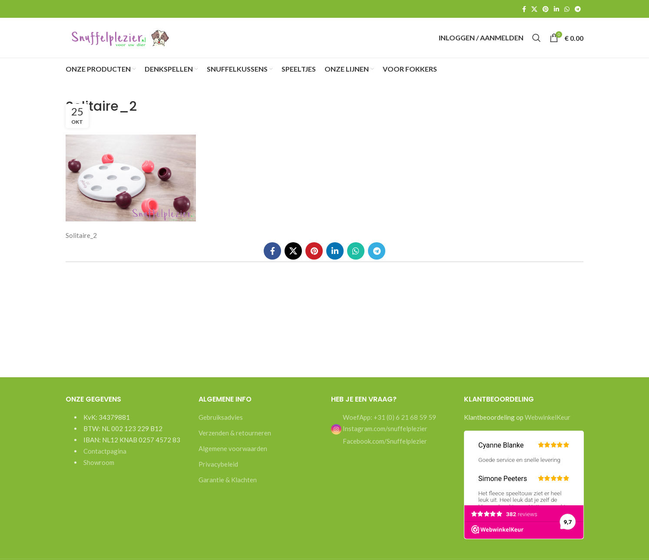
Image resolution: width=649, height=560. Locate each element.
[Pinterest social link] (545, 9)
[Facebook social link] (524, 9)
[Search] (536, 40)
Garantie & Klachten (228, 485)
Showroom (98, 468)
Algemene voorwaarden (233, 454)
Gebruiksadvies (221, 423)
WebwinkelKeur (547, 423)
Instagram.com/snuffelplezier (379, 434)
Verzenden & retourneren (235, 438)
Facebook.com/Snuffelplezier (384, 447)
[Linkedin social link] (556, 9)
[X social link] (534, 9)
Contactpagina (104, 457)
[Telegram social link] (577, 9)
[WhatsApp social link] (567, 9)
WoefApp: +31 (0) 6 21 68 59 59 (388, 423)
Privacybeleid (218, 470)
